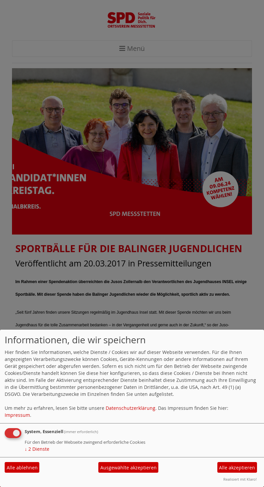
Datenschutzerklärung (130, 408)
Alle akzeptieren (237, 467)
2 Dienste (37, 449)
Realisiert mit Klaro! (240, 479)
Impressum (17, 415)
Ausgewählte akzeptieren (128, 467)
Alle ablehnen (22, 467)
